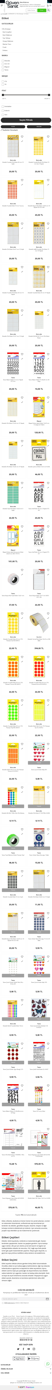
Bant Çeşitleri (7, 32)
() (48, 6)
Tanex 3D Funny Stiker (39, 1111)
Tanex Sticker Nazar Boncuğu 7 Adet (39, 855)
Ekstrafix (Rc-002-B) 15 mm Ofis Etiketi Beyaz (39, 337)
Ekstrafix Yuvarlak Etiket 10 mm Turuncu (13, 206)
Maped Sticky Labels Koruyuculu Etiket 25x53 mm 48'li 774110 (13, 553)
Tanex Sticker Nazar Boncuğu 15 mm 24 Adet (39, 939)
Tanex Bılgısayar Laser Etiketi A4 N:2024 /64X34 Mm (13, 1199)
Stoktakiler (6, 107)
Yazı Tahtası (6, 38)
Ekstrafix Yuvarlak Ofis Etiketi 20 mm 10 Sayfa (13, 163)
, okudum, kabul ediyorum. (15, 1303)
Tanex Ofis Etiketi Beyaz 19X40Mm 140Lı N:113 (13, 1155)
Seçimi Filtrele (26, 120)
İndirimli (5, 111)
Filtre (13, 126)
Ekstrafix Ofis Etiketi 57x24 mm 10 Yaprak (13, 423)
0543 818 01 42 (26, 1340)
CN (4, 82)
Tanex (5, 70)
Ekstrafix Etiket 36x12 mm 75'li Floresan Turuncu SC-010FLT (13, 770)
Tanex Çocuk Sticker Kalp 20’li (39, 769)
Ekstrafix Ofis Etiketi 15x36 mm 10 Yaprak (13, 466)
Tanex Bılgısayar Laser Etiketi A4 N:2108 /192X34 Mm (39, 1155)
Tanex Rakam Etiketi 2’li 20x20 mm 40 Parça (39, 380)
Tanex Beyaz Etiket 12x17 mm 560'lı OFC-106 (39, 596)
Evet (41, 10)
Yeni (4, 115)
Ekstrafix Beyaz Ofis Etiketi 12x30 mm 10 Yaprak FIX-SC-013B (13, 939)
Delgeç (5, 50)
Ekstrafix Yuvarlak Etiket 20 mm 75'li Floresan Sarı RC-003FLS (13, 640)
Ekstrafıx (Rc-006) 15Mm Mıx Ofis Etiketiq (13, 813)
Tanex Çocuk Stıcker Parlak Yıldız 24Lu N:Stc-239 (13, 983)
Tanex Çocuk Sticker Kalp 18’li (39, 982)
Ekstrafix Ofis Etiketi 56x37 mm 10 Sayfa (13, 249)
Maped (5, 67)
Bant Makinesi (7, 35)
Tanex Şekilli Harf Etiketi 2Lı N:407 (39, 1069)
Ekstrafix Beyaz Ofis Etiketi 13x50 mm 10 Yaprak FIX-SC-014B (39, 206)
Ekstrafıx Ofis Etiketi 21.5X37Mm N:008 (39, 813)
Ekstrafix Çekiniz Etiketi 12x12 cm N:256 (39, 466)
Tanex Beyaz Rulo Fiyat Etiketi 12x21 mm (13, 595)
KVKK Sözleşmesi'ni (9, 1303)
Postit (4, 47)
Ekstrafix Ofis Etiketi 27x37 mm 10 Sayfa (13, 336)
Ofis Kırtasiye (19, 14)
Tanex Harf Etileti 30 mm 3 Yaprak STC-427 (39, 509)
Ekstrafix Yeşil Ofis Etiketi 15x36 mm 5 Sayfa (13, 509)
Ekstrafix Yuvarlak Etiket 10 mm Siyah (13, 897)
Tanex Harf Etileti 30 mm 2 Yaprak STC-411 (39, 553)
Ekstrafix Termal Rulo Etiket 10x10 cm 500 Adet (39, 640)
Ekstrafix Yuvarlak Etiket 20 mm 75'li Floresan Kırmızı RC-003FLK (39, 683)
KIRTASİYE (12, 14)
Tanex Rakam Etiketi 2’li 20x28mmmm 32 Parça (13, 1112)
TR (4, 85)
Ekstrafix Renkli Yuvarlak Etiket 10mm (13, 1026)
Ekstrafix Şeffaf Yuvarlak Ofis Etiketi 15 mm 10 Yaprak (39, 250)
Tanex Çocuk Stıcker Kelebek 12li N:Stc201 (39, 1026)
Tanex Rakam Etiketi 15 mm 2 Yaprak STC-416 (13, 380)
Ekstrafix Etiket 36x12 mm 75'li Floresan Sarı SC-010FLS (39, 727)
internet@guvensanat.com (34, 1382)
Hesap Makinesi (8, 41)
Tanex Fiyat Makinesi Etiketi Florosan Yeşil (13, 855)
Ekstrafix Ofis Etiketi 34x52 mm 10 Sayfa (39, 897)
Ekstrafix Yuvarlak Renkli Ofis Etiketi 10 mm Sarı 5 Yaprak (39, 163)
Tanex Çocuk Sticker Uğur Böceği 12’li (13, 1069)
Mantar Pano (7, 44)
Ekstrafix (6, 61)
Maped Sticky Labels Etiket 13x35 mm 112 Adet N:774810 (39, 424)
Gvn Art (5, 64)
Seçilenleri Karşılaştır (9, 130)
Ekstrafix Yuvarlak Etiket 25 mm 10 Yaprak (39, 292)
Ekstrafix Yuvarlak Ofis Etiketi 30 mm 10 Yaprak (13, 293)
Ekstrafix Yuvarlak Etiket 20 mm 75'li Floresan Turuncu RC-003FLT (13, 683)
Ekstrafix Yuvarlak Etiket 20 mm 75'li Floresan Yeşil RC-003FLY (13, 727)
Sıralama (39, 126)
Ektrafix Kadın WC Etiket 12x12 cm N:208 (39, 1198)
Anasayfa (4, 14)
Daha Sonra (31, 10)
